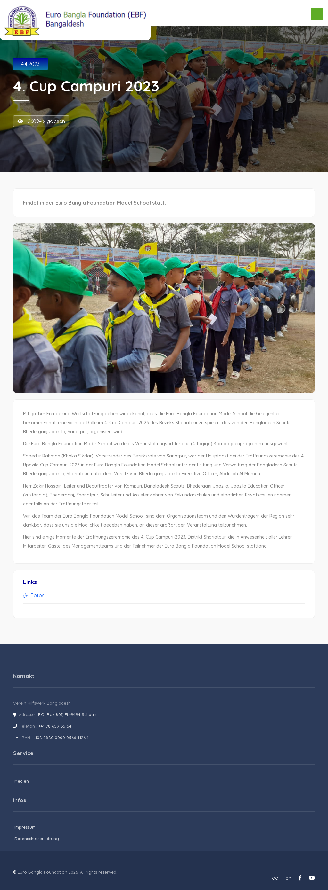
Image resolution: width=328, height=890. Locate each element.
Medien (21, 781)
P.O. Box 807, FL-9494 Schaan (67, 714)
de (275, 878)
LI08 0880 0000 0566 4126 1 (61, 737)
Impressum (25, 827)
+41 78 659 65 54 (54, 726)
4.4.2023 (30, 64)
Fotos (34, 595)
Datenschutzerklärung (36, 838)
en (288, 878)
